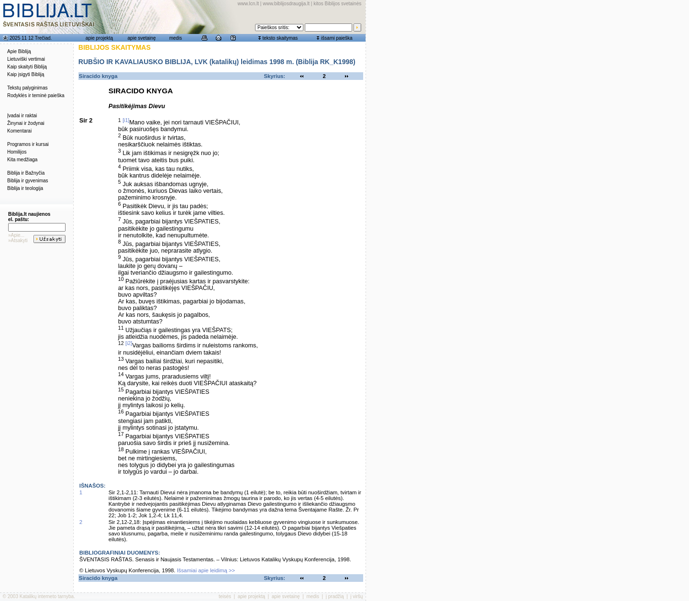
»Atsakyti (18, 240)
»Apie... (16, 235)
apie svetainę (142, 38)
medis (175, 38)
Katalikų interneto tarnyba (47, 596)
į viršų (356, 596)
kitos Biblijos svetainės (337, 3)
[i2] (128, 343)
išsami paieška (337, 38)
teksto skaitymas (280, 38)
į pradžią (335, 596)
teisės (225, 596)
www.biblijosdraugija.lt (286, 3)
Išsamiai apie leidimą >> (206, 570)
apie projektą (99, 38)
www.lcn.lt (248, 3)
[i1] (125, 120)
